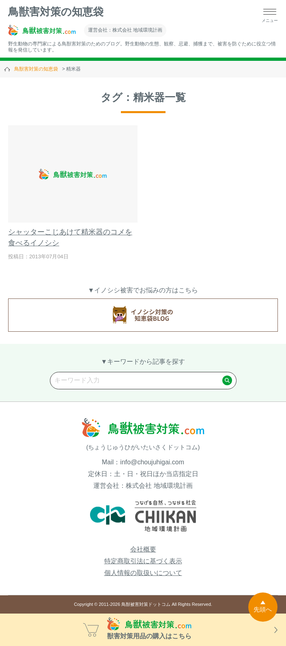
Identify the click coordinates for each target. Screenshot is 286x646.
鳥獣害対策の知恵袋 (55, 12)
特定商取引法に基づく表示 (143, 561)
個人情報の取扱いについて (143, 572)
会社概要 (143, 549)
